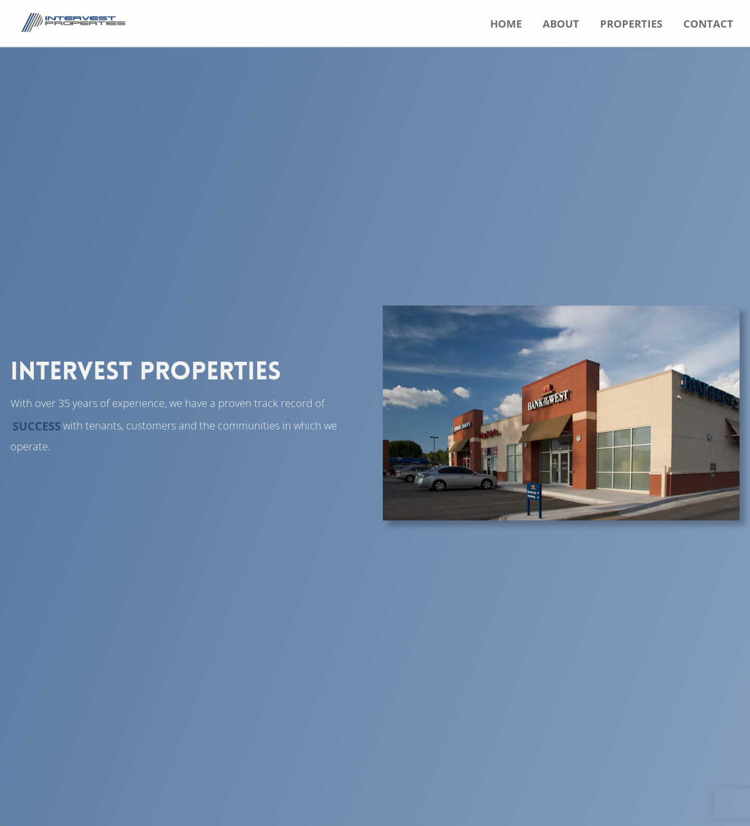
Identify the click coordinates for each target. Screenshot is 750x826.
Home (506, 24)
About (561, 24)
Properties (631, 24)
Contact (708, 24)
